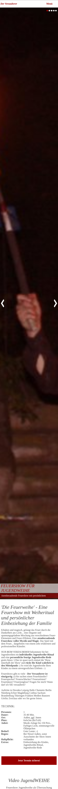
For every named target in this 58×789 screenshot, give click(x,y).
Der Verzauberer (8, 3)
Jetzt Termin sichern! (29, 760)
